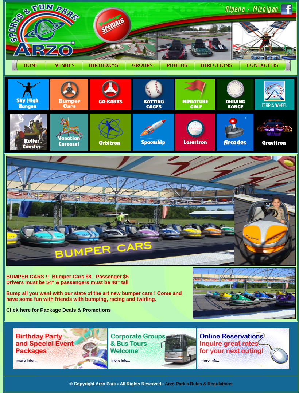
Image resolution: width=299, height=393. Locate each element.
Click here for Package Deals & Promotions (58, 310)
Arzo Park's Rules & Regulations (199, 383)
